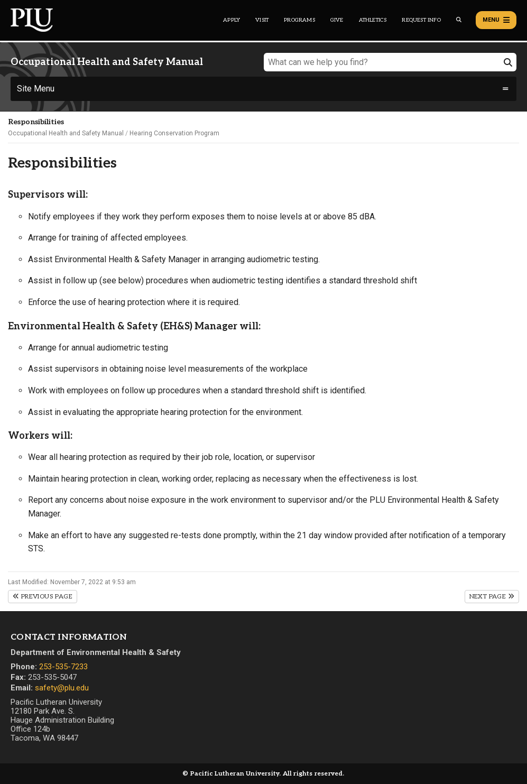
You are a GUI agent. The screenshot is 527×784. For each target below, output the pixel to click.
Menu (496, 20)
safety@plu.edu (62, 688)
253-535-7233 (63, 666)
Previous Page (42, 597)
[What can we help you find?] (390, 62)
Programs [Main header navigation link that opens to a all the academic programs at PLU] (299, 20)
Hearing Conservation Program (174, 133)
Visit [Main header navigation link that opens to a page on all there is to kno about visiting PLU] (262, 20)
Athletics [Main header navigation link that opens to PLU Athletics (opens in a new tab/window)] (373, 20)
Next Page (491, 597)
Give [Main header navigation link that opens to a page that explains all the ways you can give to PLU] (337, 20)
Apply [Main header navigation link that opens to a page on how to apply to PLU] (231, 20)
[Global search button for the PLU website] (459, 20)
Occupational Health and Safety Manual (66, 133)
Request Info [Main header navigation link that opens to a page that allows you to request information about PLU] (421, 20)
